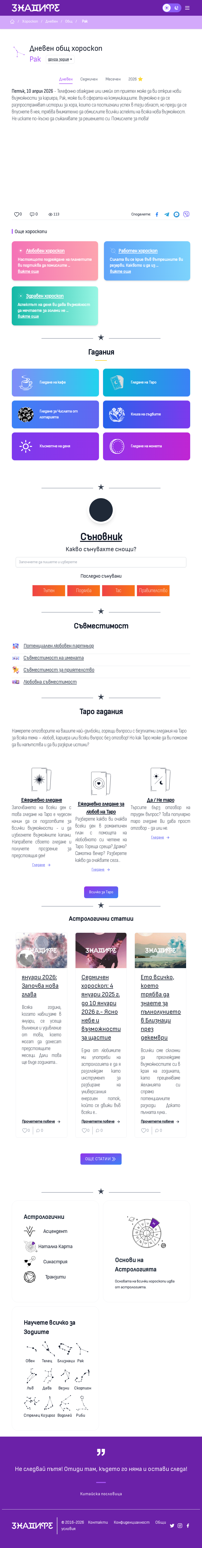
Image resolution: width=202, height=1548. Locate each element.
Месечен (113, 79)
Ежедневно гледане (41, 800)
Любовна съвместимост (50, 682)
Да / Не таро (160, 800)
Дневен (66, 79)
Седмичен (89, 79)
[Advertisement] (101, 166)
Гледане (41, 865)
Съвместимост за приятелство (59, 670)
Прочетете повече (41, 1121)
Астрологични (44, 1217)
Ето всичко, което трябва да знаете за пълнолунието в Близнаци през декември (160, 1007)
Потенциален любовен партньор (59, 646)
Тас (118, 590)
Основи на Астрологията (135, 1264)
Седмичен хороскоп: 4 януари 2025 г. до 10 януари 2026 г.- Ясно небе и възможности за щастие (101, 1007)
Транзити (45, 1277)
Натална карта (48, 1246)
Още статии (101, 1159)
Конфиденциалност (132, 1522)
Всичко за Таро (101, 892)
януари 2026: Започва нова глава (40, 986)
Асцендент (45, 1231)
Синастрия (45, 1261)
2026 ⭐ (135, 79)
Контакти (98, 1522)
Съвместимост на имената (54, 658)
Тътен (48, 590)
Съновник (101, 537)
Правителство (153, 590)
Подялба (83, 590)
